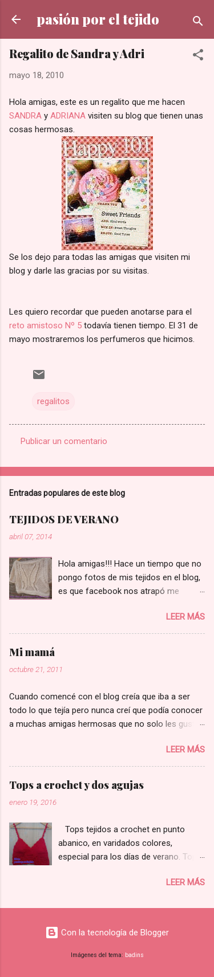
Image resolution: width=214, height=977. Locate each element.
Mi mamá (32, 652)
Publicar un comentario (64, 441)
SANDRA (25, 116)
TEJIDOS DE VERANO (64, 519)
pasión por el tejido (98, 19)
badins (134, 955)
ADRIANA (68, 116)
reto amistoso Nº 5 (45, 325)
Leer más (185, 617)
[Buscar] (198, 23)
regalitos (53, 401)
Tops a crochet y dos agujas (76, 785)
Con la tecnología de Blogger (107, 932)
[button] (198, 57)
